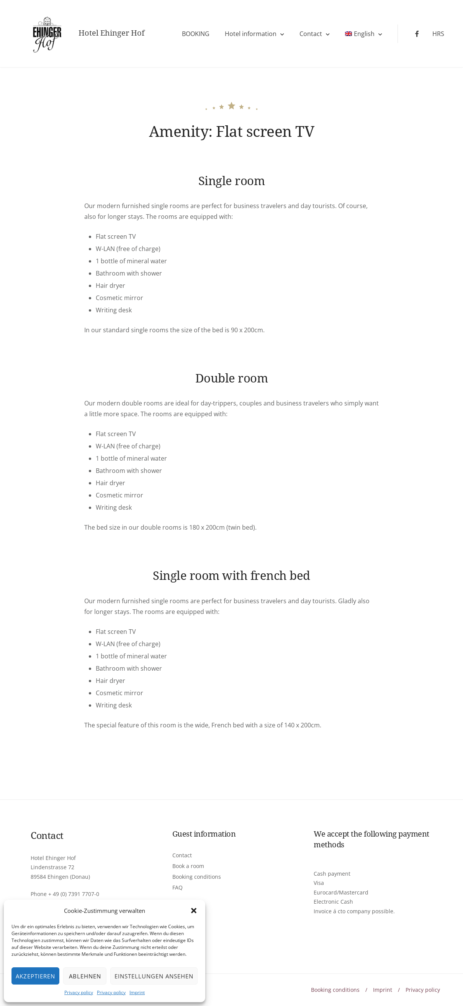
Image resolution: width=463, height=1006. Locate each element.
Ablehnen (85, 976)
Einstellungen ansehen (154, 976)
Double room (231, 378)
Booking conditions (196, 876)
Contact (310, 34)
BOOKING (195, 34)
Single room (231, 180)
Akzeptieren (35, 976)
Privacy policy (78, 992)
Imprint (137, 992)
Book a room (188, 866)
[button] (194, 910)
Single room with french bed (231, 575)
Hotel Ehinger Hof (111, 33)
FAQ (177, 887)
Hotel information (250, 34)
